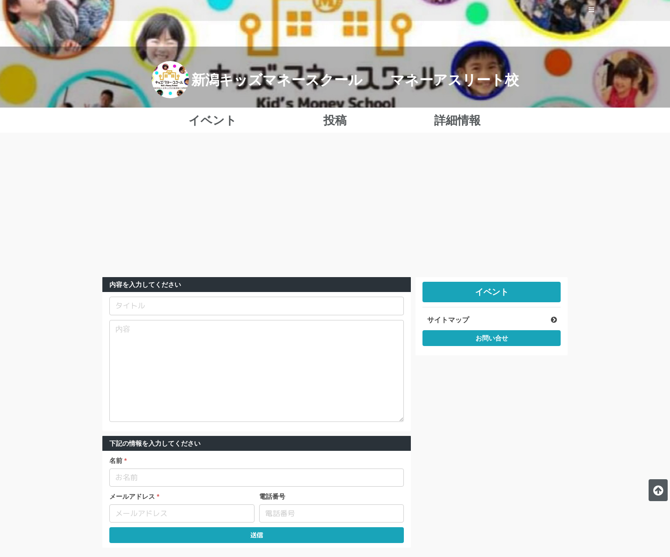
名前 (115, 460)
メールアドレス (132, 496)
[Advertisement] (335, 207)
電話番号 (272, 496)
